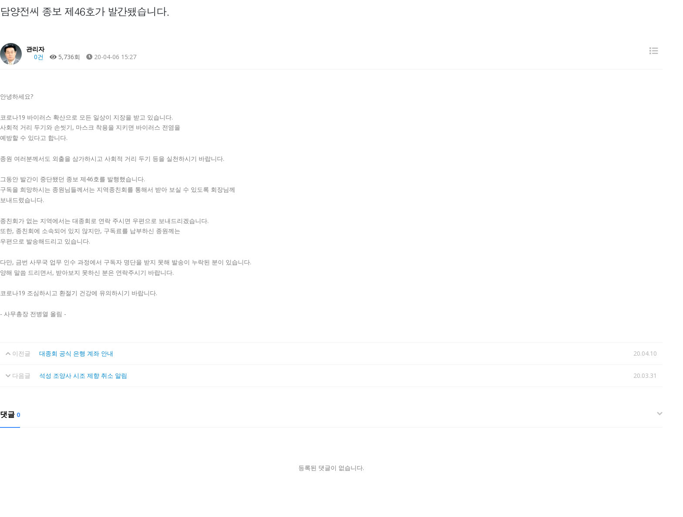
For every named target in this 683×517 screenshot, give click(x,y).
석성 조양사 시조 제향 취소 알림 (83, 375)
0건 (35, 57)
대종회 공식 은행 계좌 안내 (76, 353)
